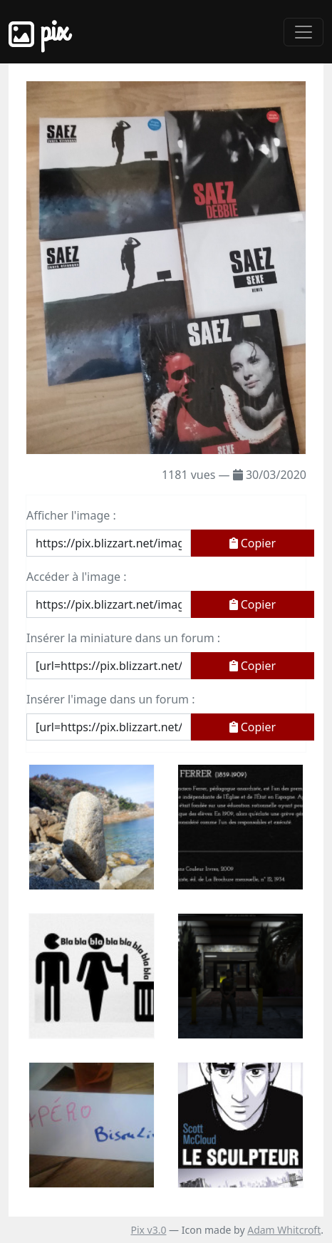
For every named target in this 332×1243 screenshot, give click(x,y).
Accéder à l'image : (76, 576)
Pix (38, 31)
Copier (252, 543)
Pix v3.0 (148, 1230)
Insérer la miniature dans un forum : (123, 638)
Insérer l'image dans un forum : (110, 699)
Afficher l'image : (71, 515)
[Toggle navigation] (303, 32)
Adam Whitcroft (284, 1230)
